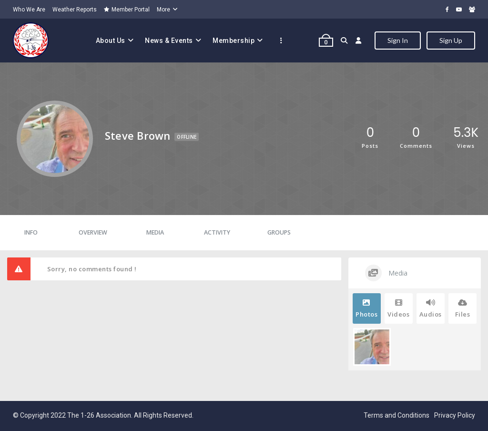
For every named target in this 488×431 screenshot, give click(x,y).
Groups (279, 232)
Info (31, 232)
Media (155, 232)
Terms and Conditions (396, 415)
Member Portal (127, 9)
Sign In (397, 40)
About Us (110, 40)
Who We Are (29, 9)
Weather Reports (74, 9)
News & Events (169, 40)
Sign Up (450, 40)
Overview (93, 232)
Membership (233, 40)
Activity (217, 232)
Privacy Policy (454, 415)
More (163, 9)
